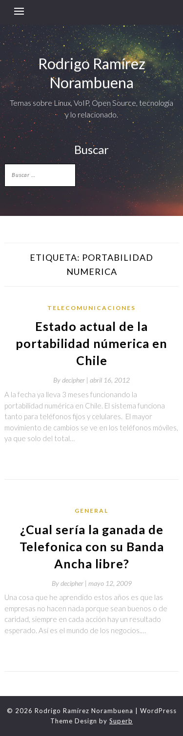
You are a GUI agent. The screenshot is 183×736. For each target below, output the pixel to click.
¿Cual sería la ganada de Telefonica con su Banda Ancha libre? (92, 546)
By (71, 380)
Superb (121, 721)
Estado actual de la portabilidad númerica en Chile (91, 343)
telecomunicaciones (91, 307)
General (91, 510)
